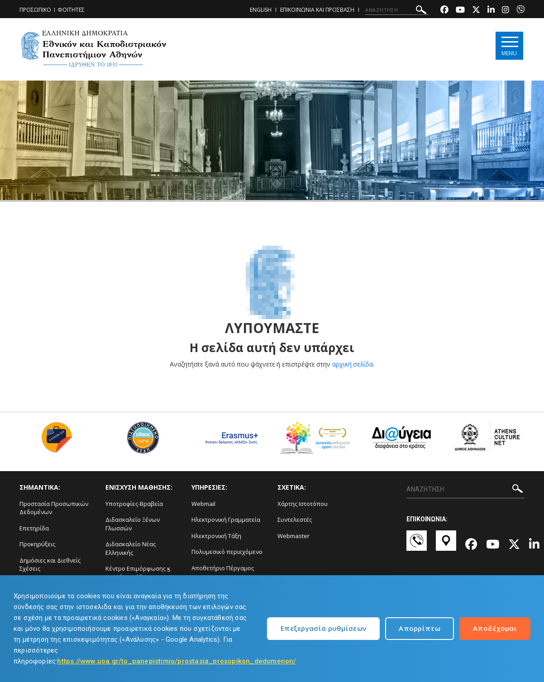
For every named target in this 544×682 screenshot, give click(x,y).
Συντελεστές (294, 519)
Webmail (203, 504)
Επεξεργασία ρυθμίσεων (323, 628)
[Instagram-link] (505, 10)
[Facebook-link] (444, 10)
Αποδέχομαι (495, 628)
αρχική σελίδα (352, 364)
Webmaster (293, 536)
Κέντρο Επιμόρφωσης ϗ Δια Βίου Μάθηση (137, 572)
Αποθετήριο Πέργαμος (222, 568)
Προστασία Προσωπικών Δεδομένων (53, 508)
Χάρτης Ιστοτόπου (302, 504)
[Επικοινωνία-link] (416, 544)
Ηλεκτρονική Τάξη (216, 536)
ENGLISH (261, 10)
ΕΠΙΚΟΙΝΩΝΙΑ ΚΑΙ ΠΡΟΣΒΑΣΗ (317, 10)
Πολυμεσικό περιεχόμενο (226, 552)
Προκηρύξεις (37, 544)
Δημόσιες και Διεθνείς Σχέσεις (50, 564)
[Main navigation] (509, 46)
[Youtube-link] (460, 10)
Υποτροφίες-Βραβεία (134, 504)
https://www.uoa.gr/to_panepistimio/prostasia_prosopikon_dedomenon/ (176, 661)
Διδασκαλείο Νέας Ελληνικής (130, 548)
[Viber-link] (520, 10)
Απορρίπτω (419, 628)
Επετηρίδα (34, 528)
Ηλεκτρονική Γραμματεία (225, 519)
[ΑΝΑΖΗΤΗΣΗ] (397, 10)
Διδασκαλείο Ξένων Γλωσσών (132, 523)
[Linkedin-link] (491, 10)
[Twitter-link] (476, 10)
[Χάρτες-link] (446, 544)
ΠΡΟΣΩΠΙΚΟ (35, 10)
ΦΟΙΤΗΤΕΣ (71, 10)
